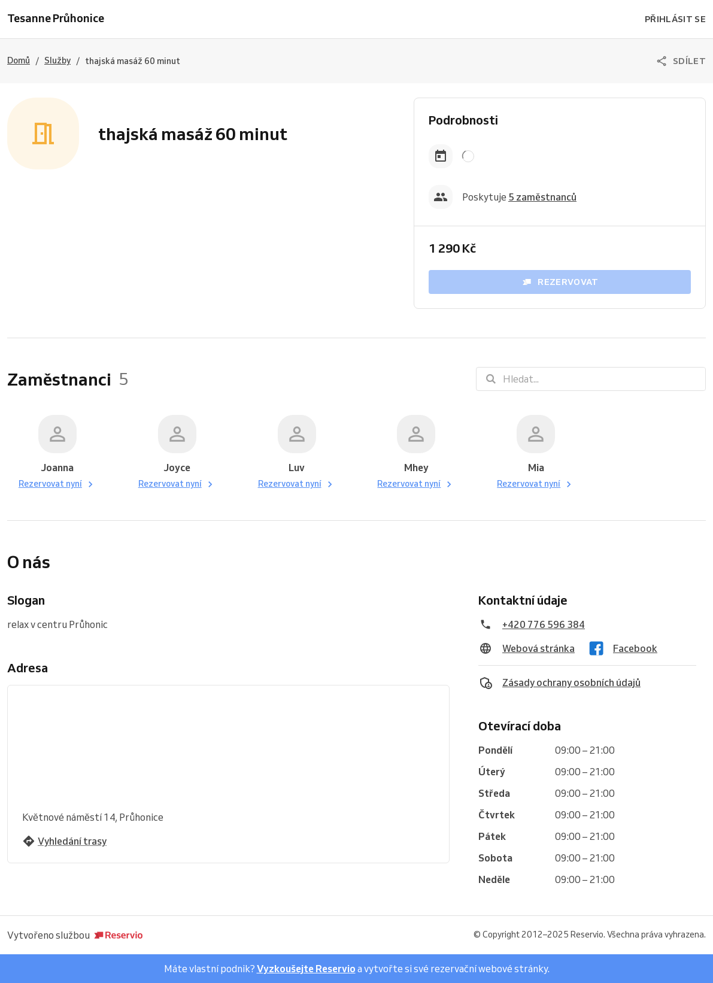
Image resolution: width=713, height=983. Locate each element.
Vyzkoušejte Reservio (306, 969)
